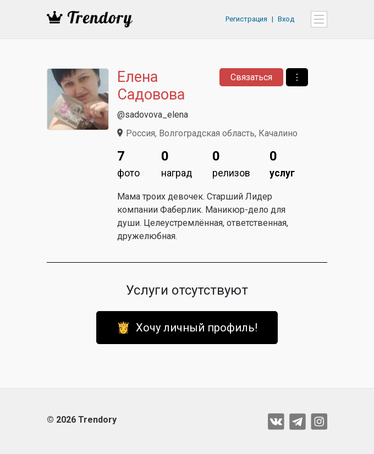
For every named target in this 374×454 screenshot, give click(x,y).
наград (176, 162)
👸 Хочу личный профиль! (187, 327)
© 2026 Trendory (82, 419)
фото (128, 162)
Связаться (251, 77)
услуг (282, 162)
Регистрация (246, 19)
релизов (231, 162)
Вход (286, 19)
